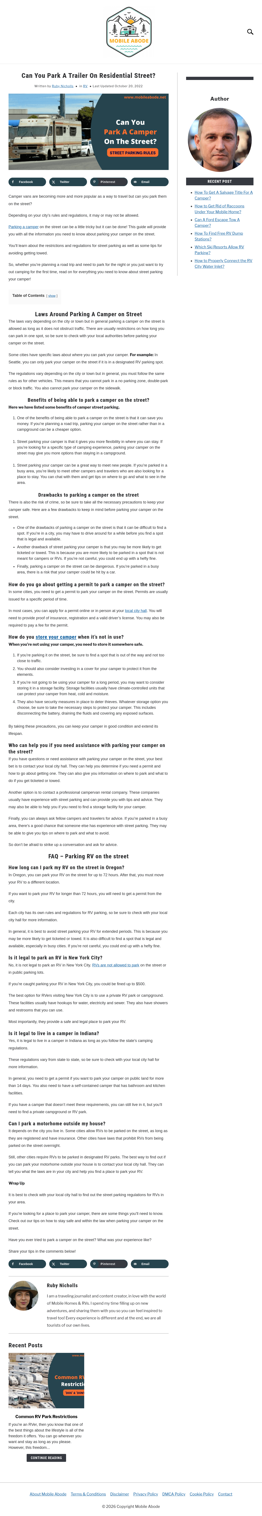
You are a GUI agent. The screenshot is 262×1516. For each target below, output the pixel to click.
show (52, 295)
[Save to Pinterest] (109, 182)
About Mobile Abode (48, 1494)
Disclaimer (119, 1494)
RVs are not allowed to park (115, 965)
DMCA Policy (173, 1494)
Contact (225, 1494)
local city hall (136, 611)
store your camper (56, 637)
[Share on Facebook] (27, 182)
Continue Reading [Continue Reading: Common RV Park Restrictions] (46, 1458)
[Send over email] (149, 182)
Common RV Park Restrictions (46, 1416)
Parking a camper (24, 227)
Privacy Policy (145, 1494)
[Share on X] (68, 182)
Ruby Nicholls (63, 86)
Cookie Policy (202, 1494)
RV (85, 86)
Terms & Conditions (88, 1494)
